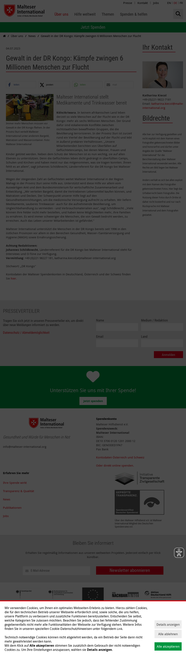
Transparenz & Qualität (18, 491)
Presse (127, 3)
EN (169, 3)
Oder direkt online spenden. (115, 465)
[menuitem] (61, 14)
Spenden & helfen (66, 628)
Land (144, 336)
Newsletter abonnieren (130, 570)
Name (100, 320)
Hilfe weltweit (27, 628)
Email (99, 336)
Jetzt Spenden (93, 27)
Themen (45, 628)
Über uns (9, 628)
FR (181, 3)
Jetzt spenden (93, 401)
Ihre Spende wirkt (15, 483)
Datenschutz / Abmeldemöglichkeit (26, 332)
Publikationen (12, 508)
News (6, 499)
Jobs (156, 3)
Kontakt (142, 3)
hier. (14, 278)
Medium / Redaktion (154, 320)
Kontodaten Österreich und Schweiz (120, 457)
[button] (21, 84)
